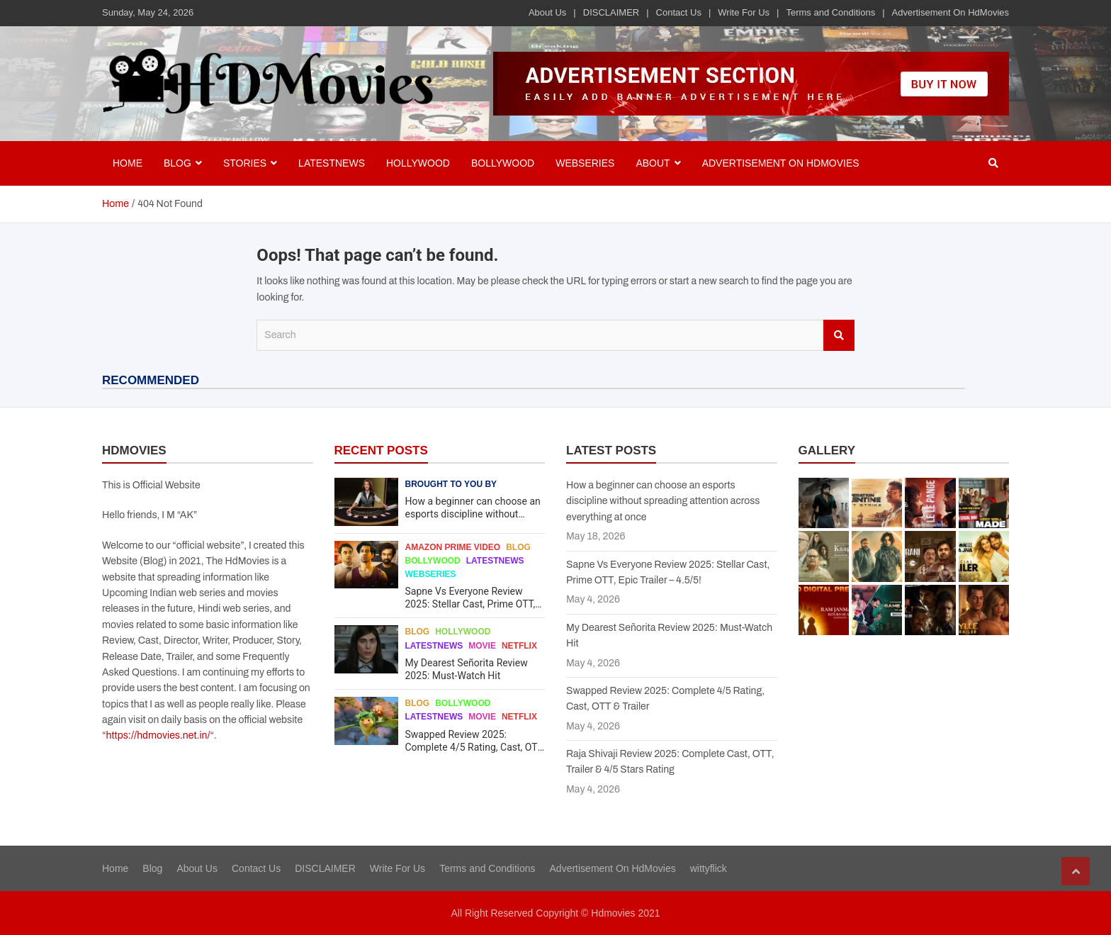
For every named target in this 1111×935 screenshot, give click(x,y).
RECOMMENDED (150, 380)
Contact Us (678, 12)
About (653, 163)
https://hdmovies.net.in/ (158, 735)
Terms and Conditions (830, 12)
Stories (244, 163)
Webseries (585, 163)
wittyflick (708, 868)
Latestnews (331, 163)
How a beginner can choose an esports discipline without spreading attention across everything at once (663, 501)
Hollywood (418, 163)
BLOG (177, 163)
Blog (518, 547)
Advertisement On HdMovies (950, 12)
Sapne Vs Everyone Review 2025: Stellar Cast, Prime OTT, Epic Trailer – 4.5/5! (470, 604)
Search (839, 335)
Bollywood (502, 163)
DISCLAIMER (611, 12)
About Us (547, 12)
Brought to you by (451, 484)
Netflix (519, 646)
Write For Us (743, 12)
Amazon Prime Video (453, 547)
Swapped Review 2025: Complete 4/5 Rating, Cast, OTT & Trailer (474, 747)
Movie (482, 646)
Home (127, 163)
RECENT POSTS (381, 450)
